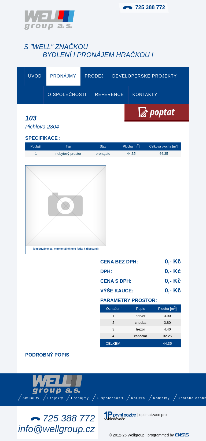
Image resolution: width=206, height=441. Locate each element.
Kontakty (145, 94)
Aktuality (31, 398)
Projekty (55, 398)
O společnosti (66, 94)
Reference (109, 94)
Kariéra (138, 398)
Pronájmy (63, 76)
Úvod (35, 76)
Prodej (94, 76)
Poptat (156, 113)
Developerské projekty (144, 76)
